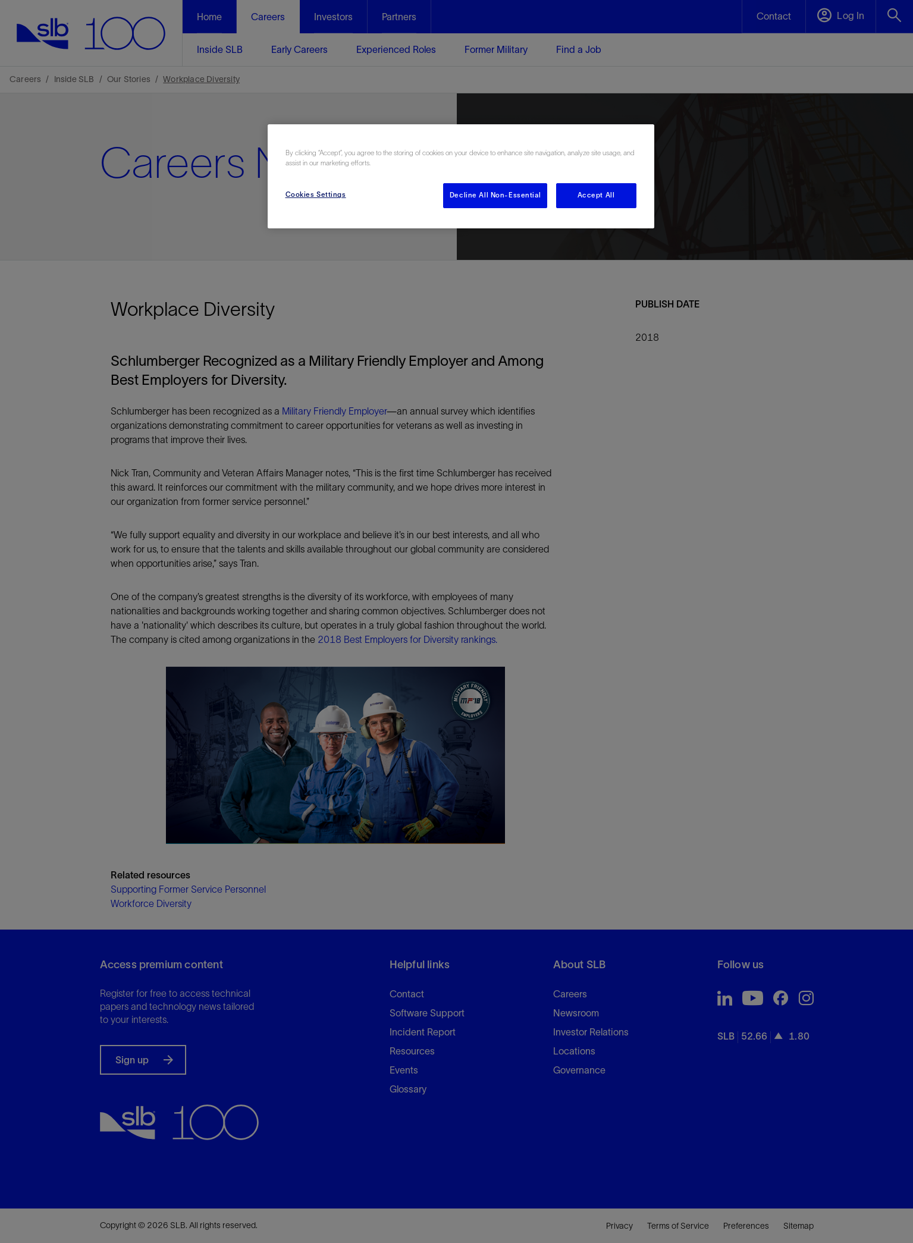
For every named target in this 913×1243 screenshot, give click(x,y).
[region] (461, 176)
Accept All (596, 195)
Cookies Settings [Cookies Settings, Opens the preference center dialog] (315, 194)
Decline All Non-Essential (495, 195)
